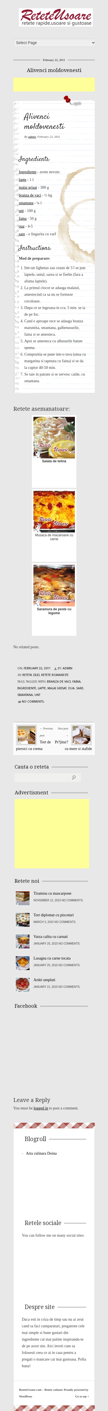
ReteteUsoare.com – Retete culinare (56, 17)
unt (21, 211)
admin (32, 136)
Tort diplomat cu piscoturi (53, 915)
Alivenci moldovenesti (54, 70)
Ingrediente (27, 172)
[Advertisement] (60, 84)
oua (21, 226)
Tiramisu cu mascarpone (52, 893)
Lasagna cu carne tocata (51, 958)
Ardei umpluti (44, 980)
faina (23, 218)
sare (22, 234)
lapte (22, 180)
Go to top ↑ (82, 1396)
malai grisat (28, 187)
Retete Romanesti (54, 675)
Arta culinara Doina (41, 1153)
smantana (26, 203)
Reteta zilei (30, 675)
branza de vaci (30, 195)
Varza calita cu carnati (50, 937)
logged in (41, 1108)
